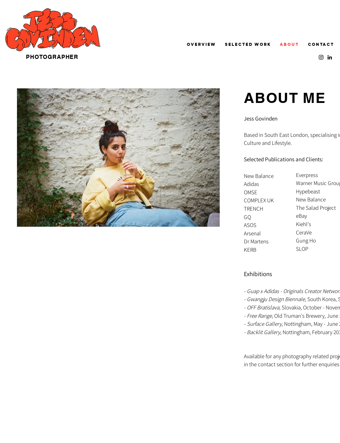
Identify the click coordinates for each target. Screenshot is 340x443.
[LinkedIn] (330, 57)
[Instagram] (321, 57)
